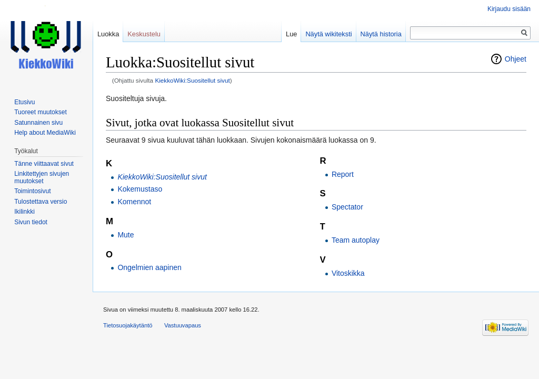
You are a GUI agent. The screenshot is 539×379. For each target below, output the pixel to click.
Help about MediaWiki (45, 132)
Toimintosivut (32, 191)
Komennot (134, 201)
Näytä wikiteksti (328, 34)
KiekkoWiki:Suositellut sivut (192, 80)
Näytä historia (381, 34)
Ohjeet (515, 59)
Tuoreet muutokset (40, 112)
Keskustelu (144, 34)
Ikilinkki (24, 211)
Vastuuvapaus (182, 325)
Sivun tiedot (30, 222)
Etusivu (24, 102)
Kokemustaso (139, 189)
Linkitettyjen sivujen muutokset (41, 177)
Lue (291, 34)
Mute (125, 235)
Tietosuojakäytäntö (128, 325)
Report (343, 174)
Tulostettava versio (40, 201)
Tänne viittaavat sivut (44, 163)
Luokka (108, 34)
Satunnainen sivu (38, 122)
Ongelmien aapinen (149, 267)
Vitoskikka (348, 273)
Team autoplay (356, 240)
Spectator (347, 207)
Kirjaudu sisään (509, 9)
